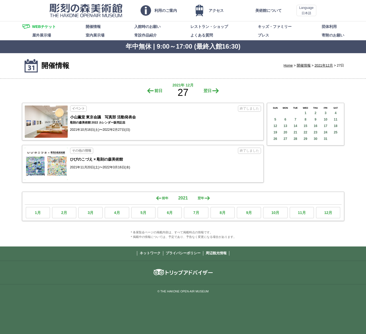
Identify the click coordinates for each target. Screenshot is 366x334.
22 (305, 132)
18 (335, 126)
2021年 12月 (183, 85)
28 (295, 139)
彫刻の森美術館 (86, 10)
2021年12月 (323, 65)
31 (325, 139)
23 (315, 132)
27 (285, 139)
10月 (275, 212)
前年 (165, 198)
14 (295, 126)
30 (315, 139)
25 (335, 132)
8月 (223, 212)
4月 (117, 212)
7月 (196, 212)
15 (305, 126)
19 (275, 132)
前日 (158, 90)
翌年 (201, 198)
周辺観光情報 (216, 253)
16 (315, 126)
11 (335, 119)
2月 (64, 212)
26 (275, 139)
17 (325, 126)
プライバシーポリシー (183, 253)
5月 (143, 212)
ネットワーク (150, 253)
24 (325, 132)
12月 (328, 212)
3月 (90, 212)
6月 (170, 212)
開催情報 (304, 65)
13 (285, 126)
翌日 (208, 90)
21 (295, 132)
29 (305, 139)
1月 (38, 212)
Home (288, 65)
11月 (302, 212)
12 (275, 126)
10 (325, 119)
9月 (249, 212)
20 (285, 132)
